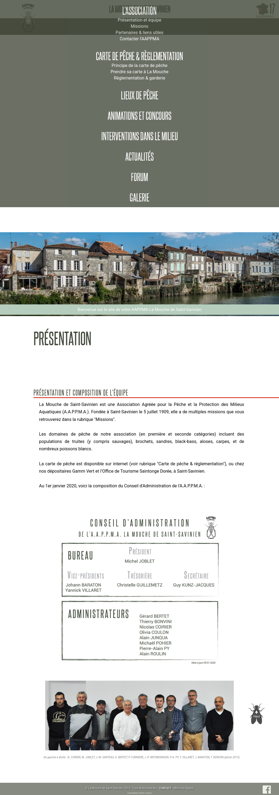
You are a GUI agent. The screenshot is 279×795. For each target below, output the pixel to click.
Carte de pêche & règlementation (139, 56)
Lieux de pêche (139, 95)
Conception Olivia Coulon (139, 793)
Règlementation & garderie (139, 78)
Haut (256, 716)
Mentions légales (184, 788)
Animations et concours (139, 116)
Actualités (139, 156)
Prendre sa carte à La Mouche (140, 71)
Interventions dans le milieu (139, 136)
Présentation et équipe (139, 20)
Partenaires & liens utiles (139, 32)
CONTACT (165, 788)
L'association (139, 10)
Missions (139, 26)
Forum (139, 177)
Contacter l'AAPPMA (139, 38)
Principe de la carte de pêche (139, 65)
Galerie (139, 197)
